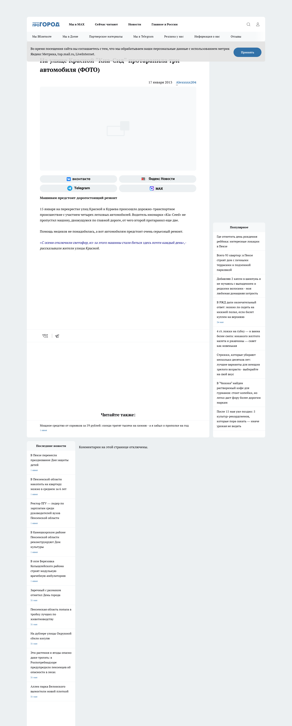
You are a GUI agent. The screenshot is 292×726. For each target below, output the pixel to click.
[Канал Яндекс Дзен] (217, 587)
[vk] (45, 335)
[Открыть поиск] (248, 24)
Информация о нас (207, 36)
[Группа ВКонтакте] (78, 179)
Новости (134, 24)
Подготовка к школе (133, 581)
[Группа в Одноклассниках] (199, 587)
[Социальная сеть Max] (157, 188)
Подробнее (125, 695)
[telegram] (58, 335)
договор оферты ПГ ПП (39, 686)
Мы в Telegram (143, 36)
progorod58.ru (83, 648)
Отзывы (236, 36)
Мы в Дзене (70, 36)
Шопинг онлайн (35, 581)
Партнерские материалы (106, 36)
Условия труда (81, 602)
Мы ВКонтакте (42, 36)
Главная (125, 602)
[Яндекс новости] (157, 179)
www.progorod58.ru (55, 612)
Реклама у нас (174, 36)
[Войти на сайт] (257, 24)
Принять (247, 52)
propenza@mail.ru (75, 623)
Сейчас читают (106, 24)
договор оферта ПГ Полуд (40, 682)
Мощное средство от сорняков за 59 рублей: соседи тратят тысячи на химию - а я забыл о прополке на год (118, 428)
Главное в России (165, 24)
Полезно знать (162, 581)
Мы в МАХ (77, 24)
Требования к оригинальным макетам (46, 602)
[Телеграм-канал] (78, 188)
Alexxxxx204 (186, 82)
